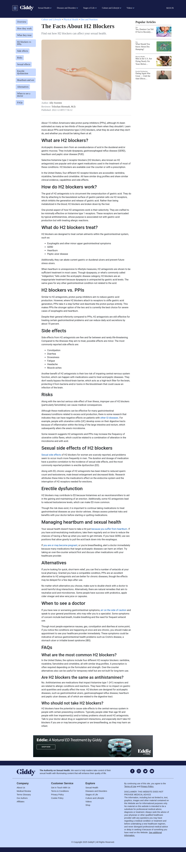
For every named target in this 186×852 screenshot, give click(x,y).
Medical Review (24, 791)
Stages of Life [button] (89, 8)
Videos (88, 801)
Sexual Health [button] (44, 8)
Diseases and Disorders (96, 791)
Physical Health (71, 19)
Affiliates (20, 801)
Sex (137, 27)
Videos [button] (129, 8)
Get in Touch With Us (60, 787)
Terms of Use (130, 786)
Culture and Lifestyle (51, 19)
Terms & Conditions (60, 791)
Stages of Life (91, 794)
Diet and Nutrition (89, 19)
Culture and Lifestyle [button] (110, 8)
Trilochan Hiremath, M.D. (64, 107)
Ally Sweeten (55, 103)
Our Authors (22, 798)
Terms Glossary (24, 794)
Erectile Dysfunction (142, 71)
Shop (87, 805)
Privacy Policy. (147, 786)
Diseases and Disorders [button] (66, 8)
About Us (21, 787)
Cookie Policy (57, 798)
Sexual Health (91, 787)
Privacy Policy (57, 794)
